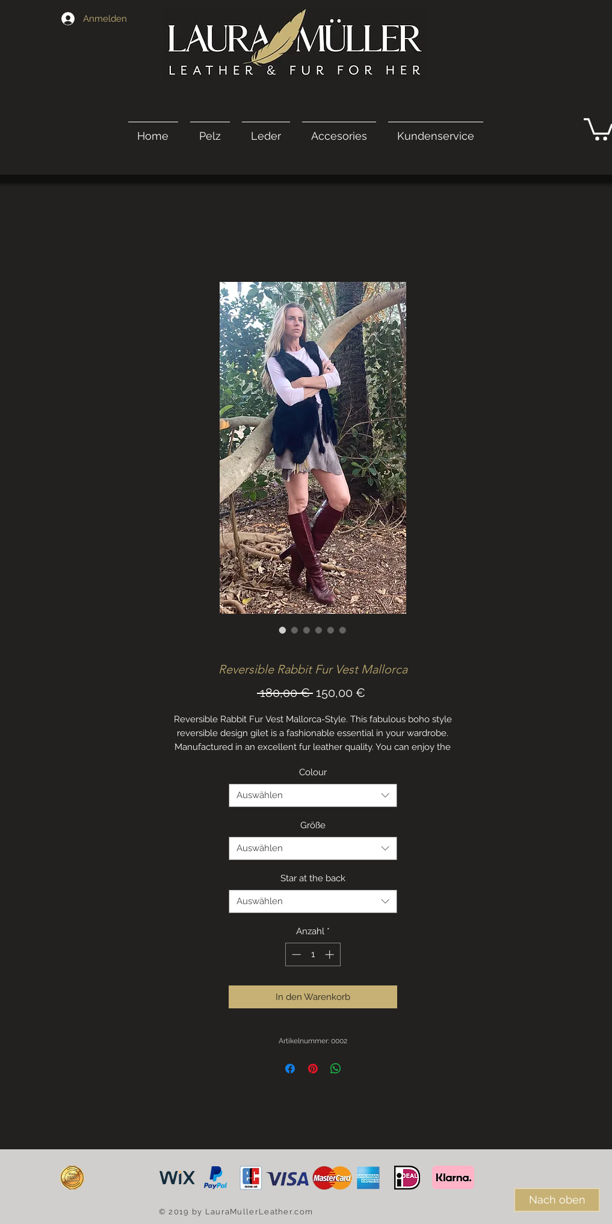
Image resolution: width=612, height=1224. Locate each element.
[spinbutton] (313, 954)
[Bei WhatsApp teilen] (336, 1068)
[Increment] (331, 954)
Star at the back (312, 878)
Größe (313, 825)
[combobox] (313, 795)
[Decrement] (295, 954)
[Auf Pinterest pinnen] (313, 1068)
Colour (313, 772)
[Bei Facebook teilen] (290, 1068)
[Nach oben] (557, 1200)
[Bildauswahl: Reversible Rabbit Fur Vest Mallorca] (283, 630)
